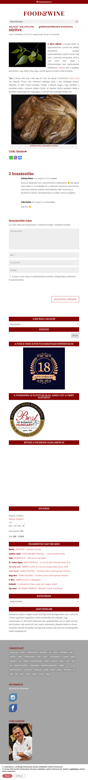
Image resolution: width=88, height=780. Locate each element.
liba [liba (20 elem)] (11, 665)
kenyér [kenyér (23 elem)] (62, 661)
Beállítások (19, 776)
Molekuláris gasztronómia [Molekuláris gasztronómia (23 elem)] (49, 665)
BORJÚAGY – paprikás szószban (28, 549)
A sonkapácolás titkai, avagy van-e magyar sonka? (37, 584)
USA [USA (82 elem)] (16, 674)
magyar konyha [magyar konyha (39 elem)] (34, 665)
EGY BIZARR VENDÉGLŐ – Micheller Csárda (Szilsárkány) (40, 588)
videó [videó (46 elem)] (21, 674)
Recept (46, 34)
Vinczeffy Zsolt (15, 567)
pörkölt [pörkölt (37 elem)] (53, 670)
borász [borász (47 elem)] (56, 652)
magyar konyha (38, 34)
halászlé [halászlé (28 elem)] (25, 661)
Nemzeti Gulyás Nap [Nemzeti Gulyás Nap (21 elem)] (16, 670)
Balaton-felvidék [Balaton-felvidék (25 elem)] (32, 652)
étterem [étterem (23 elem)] (41, 674)
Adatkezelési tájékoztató (19, 688)
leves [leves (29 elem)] (73, 661)
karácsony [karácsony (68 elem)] (54, 661)
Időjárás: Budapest (16, 519)
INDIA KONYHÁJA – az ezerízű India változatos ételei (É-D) (47, 562)
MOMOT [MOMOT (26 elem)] (61, 665)
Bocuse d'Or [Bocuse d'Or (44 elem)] (43, 652)
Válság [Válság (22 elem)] (34, 674)
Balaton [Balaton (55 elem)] (22, 652)
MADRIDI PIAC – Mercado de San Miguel (30, 558)
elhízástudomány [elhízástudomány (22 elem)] (29, 657)
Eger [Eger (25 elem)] (71, 652)
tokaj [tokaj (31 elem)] (11, 674)
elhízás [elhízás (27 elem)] (20, 657)
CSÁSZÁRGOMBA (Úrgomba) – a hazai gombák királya (43, 554)
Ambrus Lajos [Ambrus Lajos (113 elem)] (14, 652)
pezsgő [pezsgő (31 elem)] (46, 670)
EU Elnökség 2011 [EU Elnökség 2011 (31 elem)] (55, 657)
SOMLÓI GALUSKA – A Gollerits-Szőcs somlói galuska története (45, 571)
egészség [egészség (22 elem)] (12, 657)
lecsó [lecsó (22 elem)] (67, 661)
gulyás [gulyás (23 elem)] (73, 657)
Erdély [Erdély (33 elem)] (39, 657)
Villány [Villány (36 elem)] (28, 674)
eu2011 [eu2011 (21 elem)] (45, 657)
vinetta (61, 68)
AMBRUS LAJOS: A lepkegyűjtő (28, 580)
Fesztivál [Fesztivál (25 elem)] (65, 657)
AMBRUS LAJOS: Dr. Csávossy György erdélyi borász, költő (45, 567)
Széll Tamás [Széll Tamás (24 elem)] (67, 670)
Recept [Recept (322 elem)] (59, 670)
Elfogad (7, 776)
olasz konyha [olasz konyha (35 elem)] (28, 670)
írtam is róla (74, 78)
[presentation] (27, 288)
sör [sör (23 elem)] (74, 670)
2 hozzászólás (54, 34)
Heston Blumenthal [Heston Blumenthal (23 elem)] (36, 661)
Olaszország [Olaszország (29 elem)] (37, 670)
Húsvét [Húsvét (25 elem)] (47, 661)
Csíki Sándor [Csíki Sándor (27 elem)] (63, 652)
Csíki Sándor (18, 34)
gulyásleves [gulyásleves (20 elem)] (13, 661)
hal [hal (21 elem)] (20, 661)
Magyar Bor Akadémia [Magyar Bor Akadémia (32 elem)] (21, 665)
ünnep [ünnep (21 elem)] (48, 674)
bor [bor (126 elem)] (50, 652)
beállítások (74, 769)
